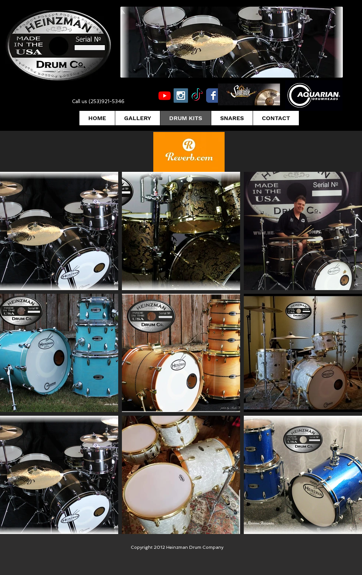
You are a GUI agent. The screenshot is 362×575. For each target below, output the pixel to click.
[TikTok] (197, 95)
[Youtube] (164, 95)
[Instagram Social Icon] (181, 95)
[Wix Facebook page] (213, 95)
